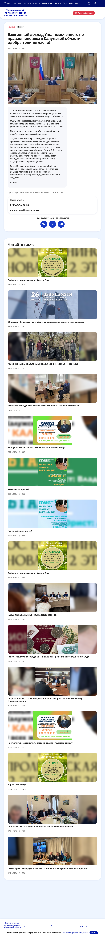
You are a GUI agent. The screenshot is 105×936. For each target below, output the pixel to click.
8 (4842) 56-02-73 (20, 205)
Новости (21, 27)
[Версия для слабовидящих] (96, 3)
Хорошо (93, 933)
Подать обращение (83, 13)
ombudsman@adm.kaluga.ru (25, 210)
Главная (11, 27)
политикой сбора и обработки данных (75, 933)
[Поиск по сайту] (89, 3)
